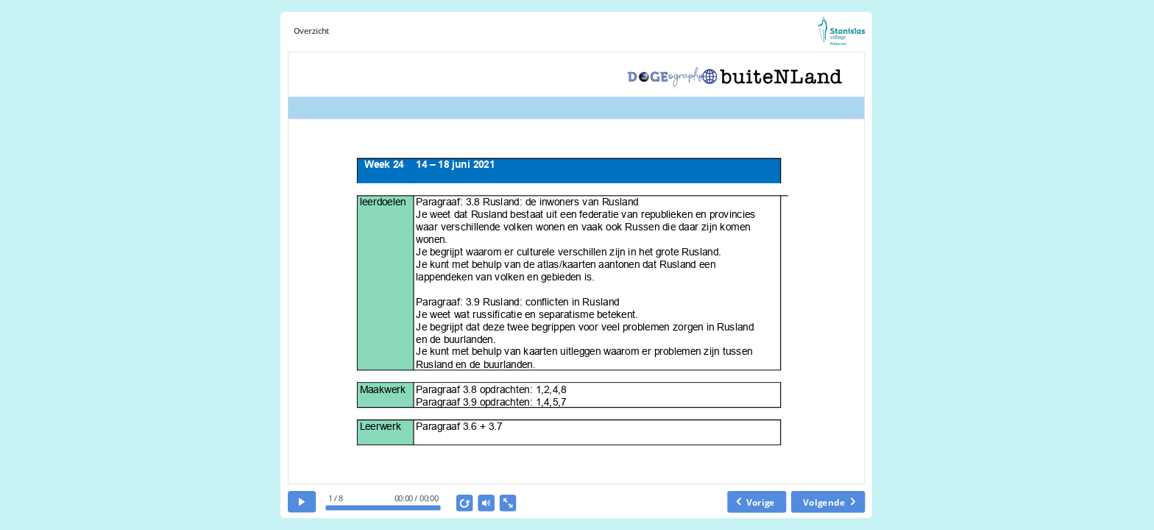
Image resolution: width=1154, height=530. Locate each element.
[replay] (464, 503)
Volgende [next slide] (824, 501)
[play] (302, 501)
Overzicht (311, 31)
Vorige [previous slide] (760, 501)
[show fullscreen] (507, 503)
